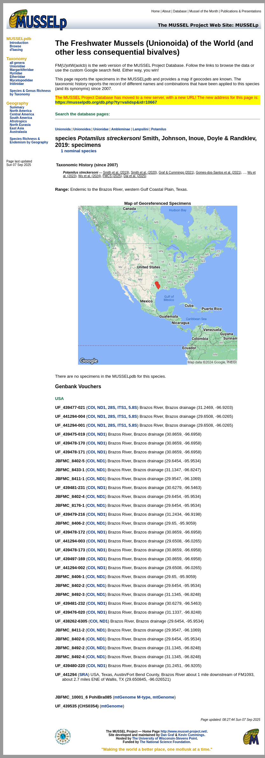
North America (21, 111)
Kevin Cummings (191, 735)
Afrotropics (18, 121)
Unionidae (17, 66)
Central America (22, 114)
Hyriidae (16, 73)
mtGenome (112, 706)
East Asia (17, 128)
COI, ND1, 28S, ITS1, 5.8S (112, 407)
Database (180, 11)
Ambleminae (120, 129)
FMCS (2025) (112, 176)
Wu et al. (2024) (89, 176)
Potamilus (158, 129)
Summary (17, 107)
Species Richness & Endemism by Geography (29, 140)
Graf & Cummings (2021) (176, 172)
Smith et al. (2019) (116, 172)
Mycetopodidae (21, 80)
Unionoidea (81, 129)
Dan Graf (167, 735)
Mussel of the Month (204, 11)
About (166, 11)
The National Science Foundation (165, 742)
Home (155, 11)
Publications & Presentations (241, 11)
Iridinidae (17, 84)
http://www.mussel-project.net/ (184, 731)
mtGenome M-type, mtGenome (144, 697)
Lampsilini (140, 129)
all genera (17, 63)
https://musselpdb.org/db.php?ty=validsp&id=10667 (106, 102)
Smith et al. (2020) (144, 172)
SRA (83, 674)
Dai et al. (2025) (135, 176)
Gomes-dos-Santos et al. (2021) (218, 172)
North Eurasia (20, 125)
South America (21, 118)
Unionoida (63, 129)
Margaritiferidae (21, 70)
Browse (15, 46)
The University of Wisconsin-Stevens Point (164, 738)
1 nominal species (79, 150)
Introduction (19, 43)
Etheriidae (17, 77)
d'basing (16, 50)
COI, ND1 (96, 434)
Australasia (18, 132)
